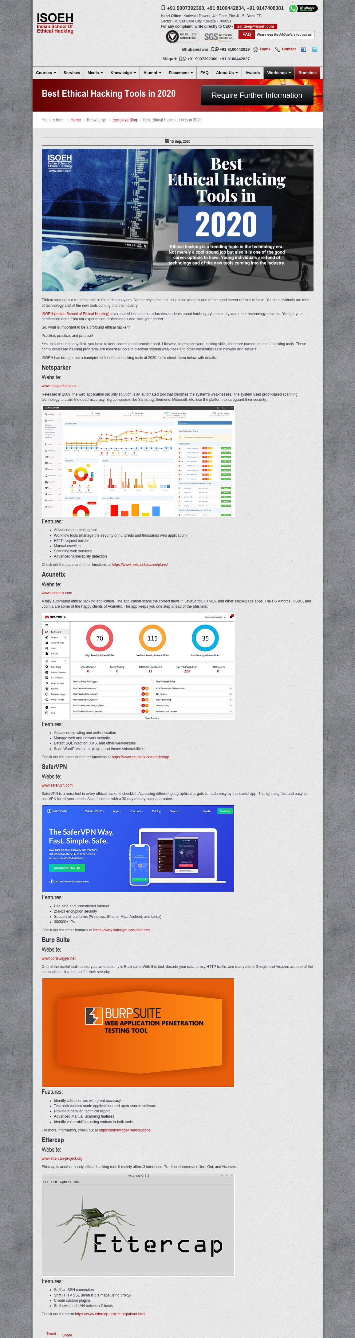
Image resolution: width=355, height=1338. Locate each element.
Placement (181, 72)
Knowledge (123, 72)
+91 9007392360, (186, 8)
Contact (289, 49)
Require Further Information (257, 95)
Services (72, 72)
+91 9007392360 (202, 59)
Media (95, 72)
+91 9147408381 (265, 8)
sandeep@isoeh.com (255, 26)
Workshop (279, 72)
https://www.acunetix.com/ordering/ (140, 757)
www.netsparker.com (59, 386)
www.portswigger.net (59, 958)
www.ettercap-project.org (62, 1158)
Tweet (51, 1334)
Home (265, 49)
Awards (253, 72)
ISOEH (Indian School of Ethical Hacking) (76, 314)
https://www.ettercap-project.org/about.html (110, 1314)
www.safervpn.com (57, 785)
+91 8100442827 (235, 59)
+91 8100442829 (235, 49)
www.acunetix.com (57, 593)
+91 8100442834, (226, 8)
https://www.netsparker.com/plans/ (140, 564)
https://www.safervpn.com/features (121, 930)
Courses (46, 72)
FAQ (204, 72)
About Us (227, 72)
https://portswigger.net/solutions (125, 1130)
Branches (307, 72)
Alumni (152, 72)
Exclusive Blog (124, 119)
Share (67, 1335)
